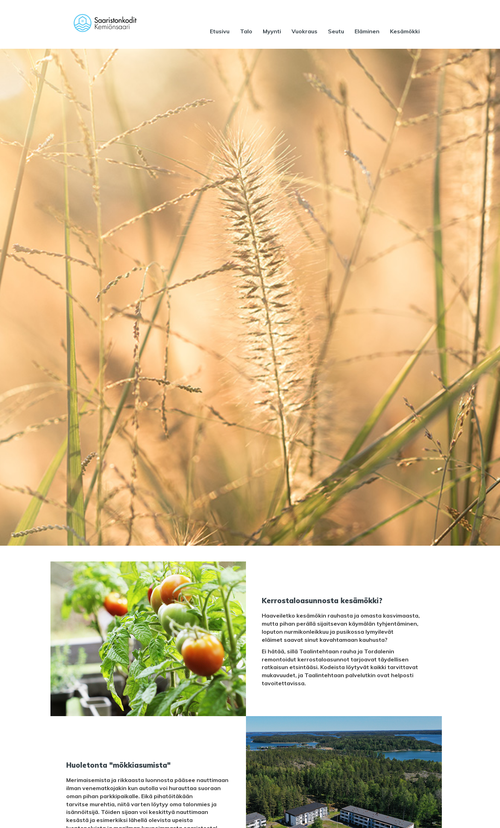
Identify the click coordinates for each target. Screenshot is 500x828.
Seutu (336, 31)
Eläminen (367, 31)
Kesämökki (405, 31)
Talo (246, 31)
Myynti (272, 31)
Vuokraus (304, 31)
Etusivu (220, 31)
